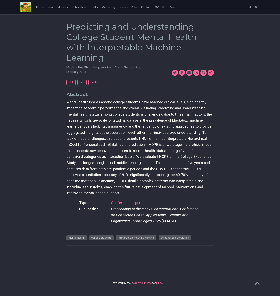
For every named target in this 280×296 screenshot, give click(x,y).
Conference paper (126, 203)
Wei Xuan (107, 67)
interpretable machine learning (136, 237)
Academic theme (141, 282)
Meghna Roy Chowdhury (82, 67)
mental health (77, 237)
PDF (71, 82)
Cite (81, 82)
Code (93, 82)
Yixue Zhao (122, 67)
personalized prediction (175, 237)
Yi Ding (136, 67)
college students (101, 237)
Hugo (159, 282)
